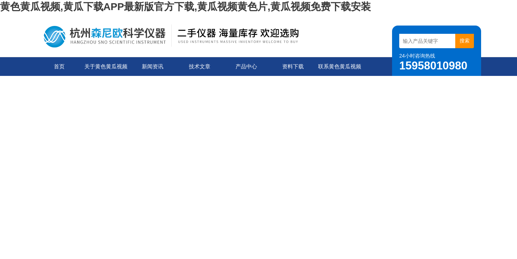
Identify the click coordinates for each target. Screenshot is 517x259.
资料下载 (293, 66)
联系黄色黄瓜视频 (339, 66)
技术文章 (199, 66)
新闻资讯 (152, 66)
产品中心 (246, 66)
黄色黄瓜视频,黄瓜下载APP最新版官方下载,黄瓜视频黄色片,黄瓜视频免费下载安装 (185, 6)
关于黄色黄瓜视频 (105, 66)
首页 (59, 66)
